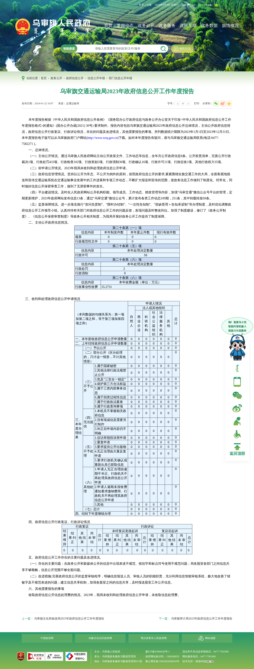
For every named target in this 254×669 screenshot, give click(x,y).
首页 (108, 25)
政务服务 (167, 25)
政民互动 (188, 25)
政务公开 (146, 25)
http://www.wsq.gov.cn (103, 138)
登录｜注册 (145, 4)
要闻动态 (125, 25)
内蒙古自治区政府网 (100, 638)
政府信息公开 (75, 78)
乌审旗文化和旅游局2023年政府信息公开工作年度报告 (69, 618)
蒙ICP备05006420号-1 (157, 651)
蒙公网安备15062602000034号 (162, 661)
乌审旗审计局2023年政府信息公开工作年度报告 (201, 618)
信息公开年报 (96, 78)
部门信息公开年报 (120, 78)
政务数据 (209, 25)
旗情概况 (230, 25)
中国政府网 (46, 638)
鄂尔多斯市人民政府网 (154, 638)
